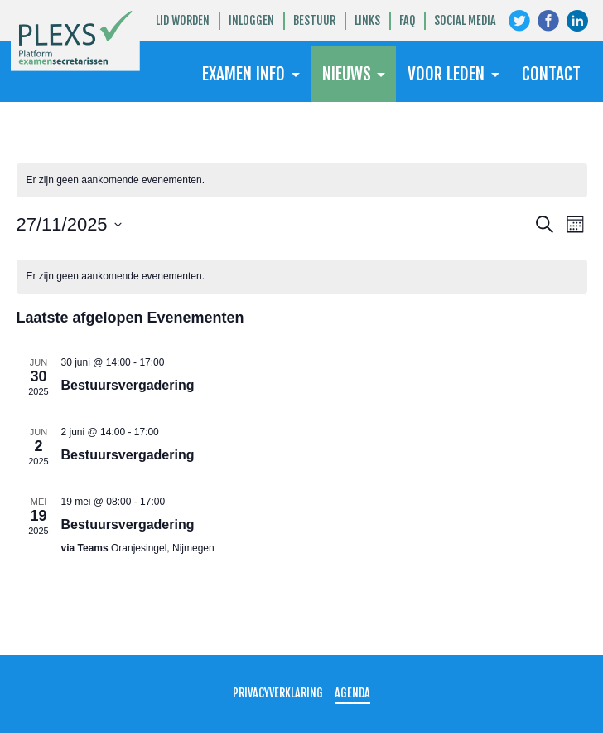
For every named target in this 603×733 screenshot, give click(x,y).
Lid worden (183, 20)
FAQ (407, 20)
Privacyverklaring (278, 693)
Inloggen (251, 20)
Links (367, 20)
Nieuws (346, 74)
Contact (551, 74)
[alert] (302, 180)
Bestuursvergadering (128, 385)
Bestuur (314, 20)
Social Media (465, 20)
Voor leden (446, 74)
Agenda (352, 693)
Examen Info (243, 74)
